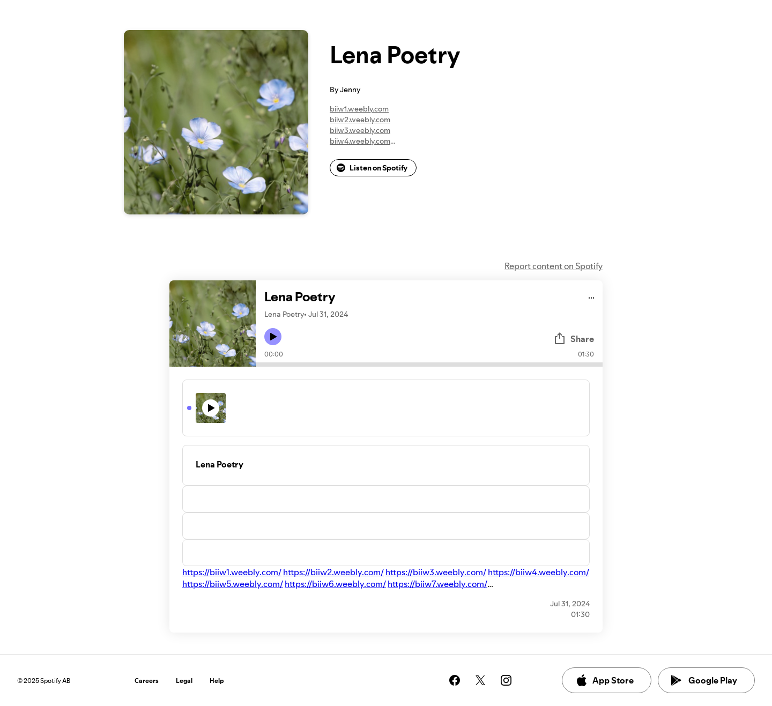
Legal (184, 680)
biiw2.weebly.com (360, 119)
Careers (147, 680)
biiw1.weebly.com (359, 108)
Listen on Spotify (372, 167)
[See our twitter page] (480, 680)
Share (573, 338)
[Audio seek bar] (429, 364)
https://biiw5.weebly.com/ (232, 584)
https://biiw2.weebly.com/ (333, 572)
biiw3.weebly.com (360, 130)
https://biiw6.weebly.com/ (335, 584)
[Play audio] (592, 296)
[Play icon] (272, 336)
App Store (604, 680)
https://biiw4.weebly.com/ (538, 572)
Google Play (704, 680)
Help (217, 680)
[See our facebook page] (454, 680)
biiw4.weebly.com (360, 141)
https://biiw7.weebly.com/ (437, 584)
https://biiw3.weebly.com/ (435, 572)
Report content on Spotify (553, 266)
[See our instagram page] (506, 680)
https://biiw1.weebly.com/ (231, 572)
